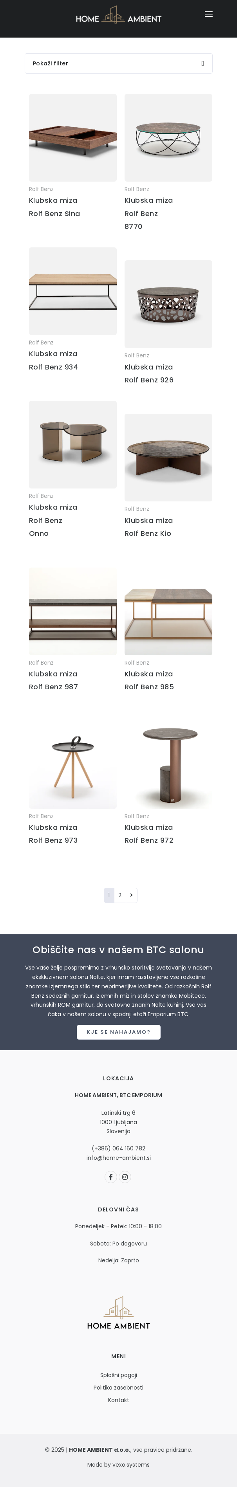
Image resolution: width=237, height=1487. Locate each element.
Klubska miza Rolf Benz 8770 (149, 213)
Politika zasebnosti (118, 1387)
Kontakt (118, 1400)
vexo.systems (130, 1465)
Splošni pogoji (118, 1375)
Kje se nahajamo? (119, 1032)
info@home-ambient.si (119, 1158)
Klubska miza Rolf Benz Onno (53, 520)
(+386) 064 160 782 (118, 1148)
